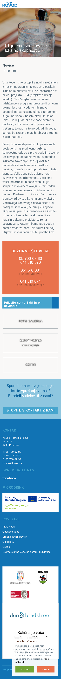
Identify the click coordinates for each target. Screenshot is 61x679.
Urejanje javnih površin (14, 537)
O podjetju (8, 542)
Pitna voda (8, 527)
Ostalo (6, 547)
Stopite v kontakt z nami (30, 410)
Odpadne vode (10, 532)
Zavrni (46, 669)
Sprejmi (24, 669)
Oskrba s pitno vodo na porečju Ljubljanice (26, 552)
